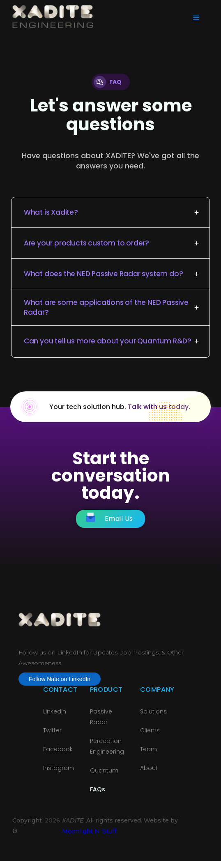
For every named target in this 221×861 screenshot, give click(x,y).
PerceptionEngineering (107, 746)
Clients (150, 730)
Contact (60, 689)
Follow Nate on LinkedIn (59, 679)
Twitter (52, 730)
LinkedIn (54, 711)
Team (148, 749)
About (149, 768)
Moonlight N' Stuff (89, 831)
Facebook (58, 749)
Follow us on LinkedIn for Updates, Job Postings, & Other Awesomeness (101, 658)
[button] (195, 17)
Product (106, 689)
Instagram (58, 768)
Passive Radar (101, 716)
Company (157, 689)
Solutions (153, 711)
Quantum (104, 770)
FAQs (97, 789)
